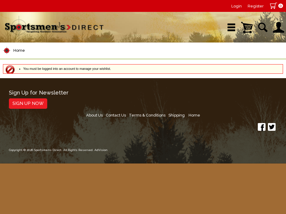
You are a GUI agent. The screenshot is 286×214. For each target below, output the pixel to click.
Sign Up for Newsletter (39, 93)
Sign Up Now (28, 103)
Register (256, 6)
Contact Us (189, 95)
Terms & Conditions (222, 95)
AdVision (101, 132)
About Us (166, 95)
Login (236, 6)
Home (19, 50)
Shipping (253, 95)
